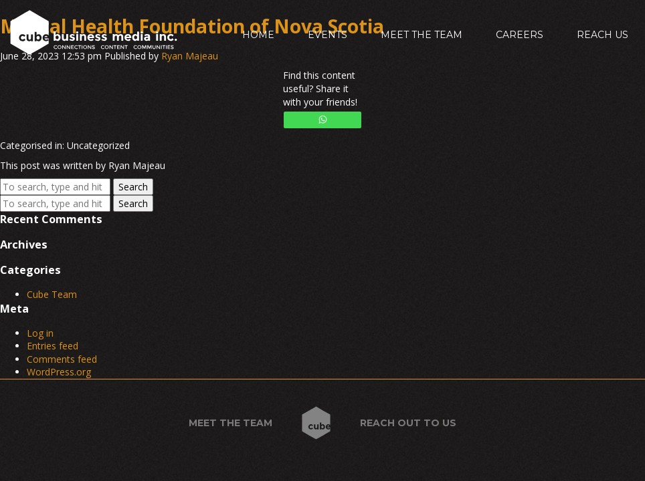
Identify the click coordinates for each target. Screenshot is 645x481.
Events (327, 35)
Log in (40, 333)
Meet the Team (421, 35)
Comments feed (62, 359)
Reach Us (602, 35)
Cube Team (52, 294)
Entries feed (52, 345)
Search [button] (133, 186)
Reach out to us (408, 423)
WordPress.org (59, 371)
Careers (519, 35)
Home (258, 35)
